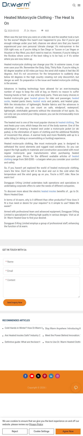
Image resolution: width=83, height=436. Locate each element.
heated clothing (66, 122)
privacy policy (36, 424)
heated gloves (37, 98)
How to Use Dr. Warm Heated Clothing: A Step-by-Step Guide (63, 342)
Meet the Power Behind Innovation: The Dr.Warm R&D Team (63, 335)
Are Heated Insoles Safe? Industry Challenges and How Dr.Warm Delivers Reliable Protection (22, 335)
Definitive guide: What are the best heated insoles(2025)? (22, 342)
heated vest (39, 101)
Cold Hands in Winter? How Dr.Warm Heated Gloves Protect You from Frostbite (24, 328)
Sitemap (51, 387)
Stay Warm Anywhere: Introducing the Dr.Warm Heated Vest (63, 328)
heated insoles (48, 191)
